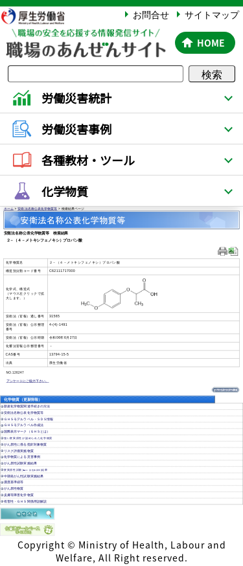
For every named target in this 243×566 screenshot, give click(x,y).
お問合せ (151, 14)
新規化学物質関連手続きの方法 (27, 406)
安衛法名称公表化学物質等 (37, 208)
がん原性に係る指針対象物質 (25, 444)
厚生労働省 (39, 15)
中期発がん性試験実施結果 (23, 476)
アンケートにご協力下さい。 (27, 381)
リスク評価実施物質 (19, 451)
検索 (212, 74)
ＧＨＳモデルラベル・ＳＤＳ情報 (28, 419)
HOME (211, 42)
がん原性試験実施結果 (20, 463)
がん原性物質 (13, 488)
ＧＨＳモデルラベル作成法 (23, 425)
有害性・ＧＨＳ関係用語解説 (25, 501)
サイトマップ (212, 14)
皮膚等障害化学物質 (19, 495)
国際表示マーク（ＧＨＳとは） (27, 431)
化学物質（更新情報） (23, 400)
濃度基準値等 (13, 482)
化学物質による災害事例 (22, 456)
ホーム (9, 208)
